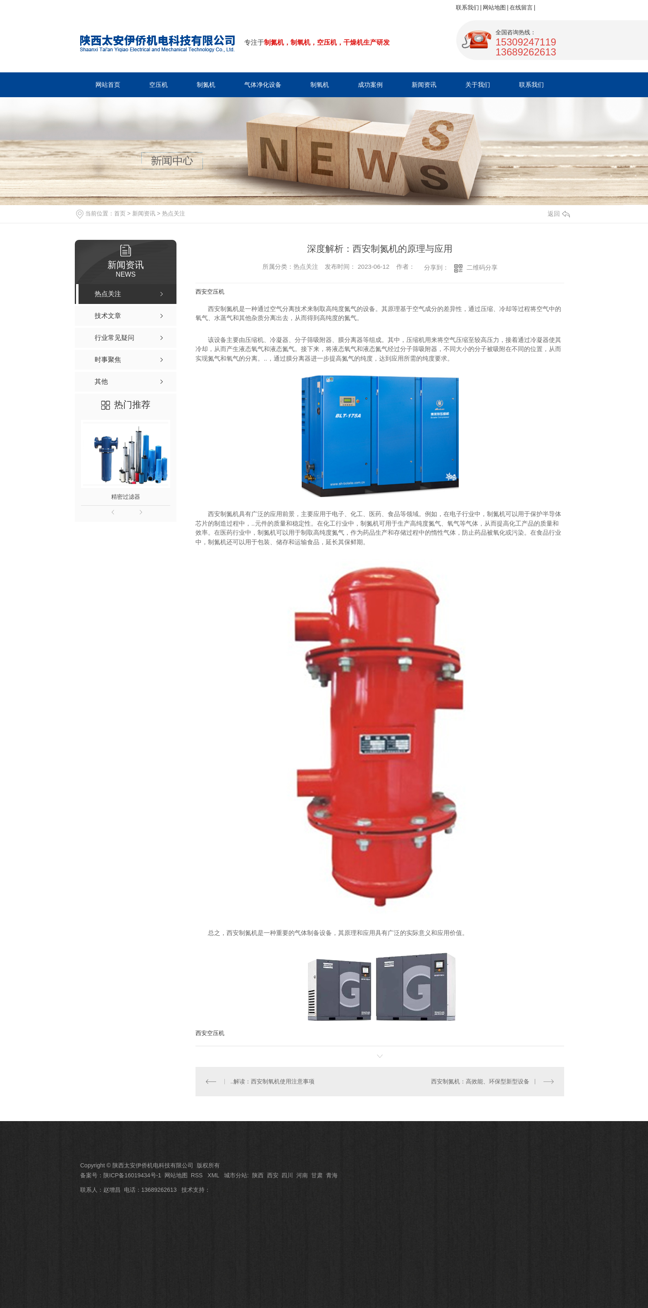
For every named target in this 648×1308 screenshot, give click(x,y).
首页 (120, 213)
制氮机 (206, 84)
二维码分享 (482, 267)
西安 (273, 1175)
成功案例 (370, 84)
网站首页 (107, 84)
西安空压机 (209, 291)
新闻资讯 (424, 84)
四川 (287, 1175)
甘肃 (317, 1175)
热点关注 (173, 213)
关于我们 (477, 84)
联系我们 (467, 7)
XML (214, 1175)
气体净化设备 (262, 84)
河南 (302, 1175)
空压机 (158, 84)
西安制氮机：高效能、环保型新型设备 (480, 1081)
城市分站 (235, 1175)
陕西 (258, 1175)
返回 (559, 213)
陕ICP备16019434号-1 (132, 1175)
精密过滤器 (125, 496)
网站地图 (494, 7)
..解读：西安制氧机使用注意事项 (273, 1081)
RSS (198, 1175)
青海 (332, 1175)
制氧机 (319, 84)
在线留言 (521, 7)
